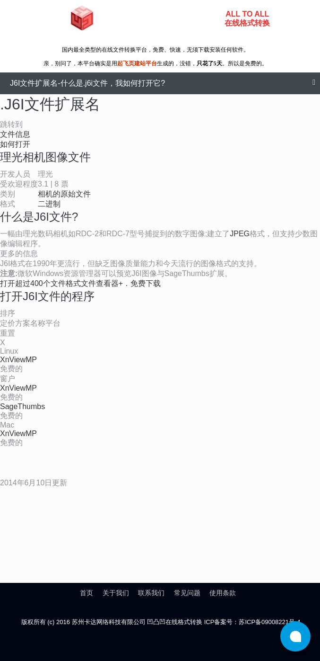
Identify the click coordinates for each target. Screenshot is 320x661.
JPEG (240, 234)
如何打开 (15, 144)
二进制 (49, 204)
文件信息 (15, 134)
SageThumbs (22, 406)
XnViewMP (18, 360)
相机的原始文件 (64, 194)
